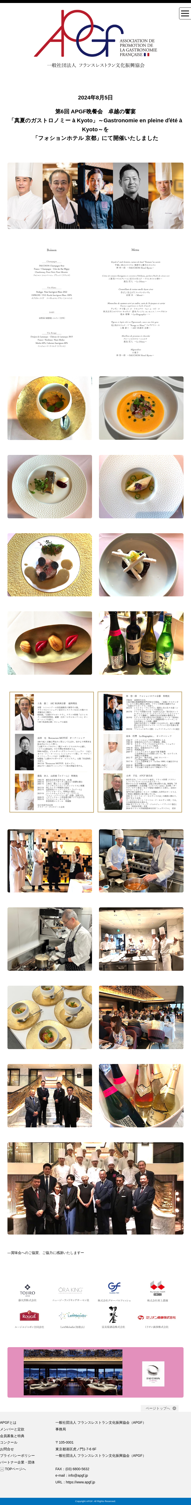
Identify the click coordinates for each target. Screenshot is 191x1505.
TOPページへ (13, 1469)
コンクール (8, 1442)
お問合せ (7, 1449)
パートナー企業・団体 (17, 1462)
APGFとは (8, 1422)
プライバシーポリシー (17, 1456)
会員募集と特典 (12, 1436)
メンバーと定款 (12, 1429)
